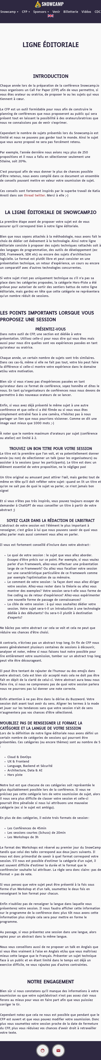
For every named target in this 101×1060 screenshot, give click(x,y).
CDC (98, 12)
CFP (24, 12)
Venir (56, 12)
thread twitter (34, 195)
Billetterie (70, 12)
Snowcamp (8, 12)
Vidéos (86, 12)
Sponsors (39, 12)
